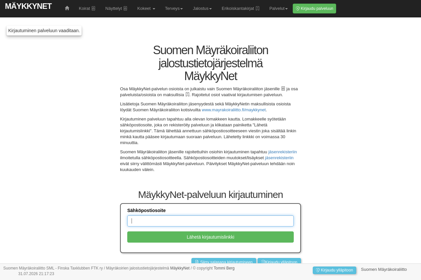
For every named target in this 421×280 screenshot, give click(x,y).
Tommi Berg (224, 268)
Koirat (87, 8)
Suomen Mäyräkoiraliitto (384, 269)
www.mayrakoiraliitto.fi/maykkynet (234, 109)
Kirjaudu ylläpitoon (279, 262)
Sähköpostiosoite (146, 210)
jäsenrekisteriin (282, 151)
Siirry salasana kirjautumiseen (224, 262)
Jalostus (202, 8)
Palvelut (278, 8)
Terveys (174, 8)
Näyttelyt (116, 8)
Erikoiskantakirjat (241, 8)
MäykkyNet (28, 6)
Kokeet (146, 8)
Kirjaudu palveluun (314, 8)
